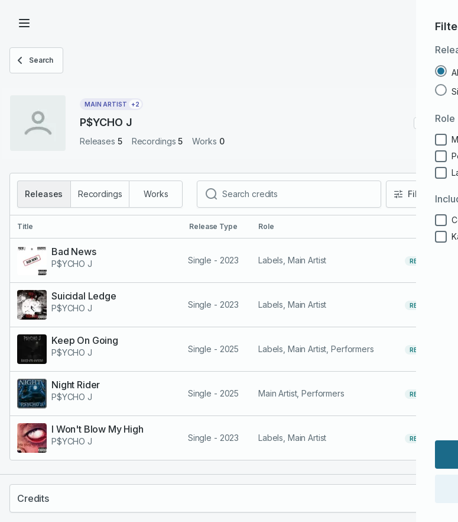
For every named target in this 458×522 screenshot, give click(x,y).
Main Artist (113, 104)
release (423, 261)
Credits (33, 498)
